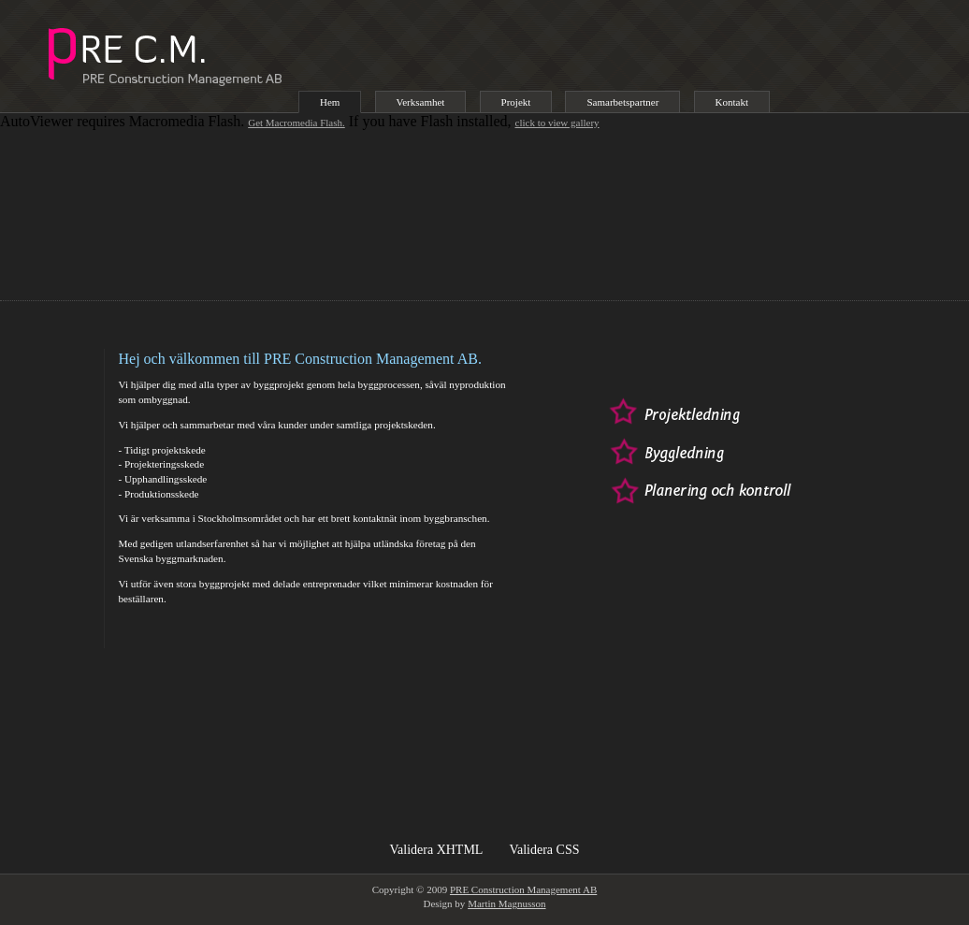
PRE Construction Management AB (523, 889)
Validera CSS (544, 850)
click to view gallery (557, 122)
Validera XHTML (437, 850)
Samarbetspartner (622, 102)
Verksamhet (421, 102)
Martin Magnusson (506, 903)
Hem (330, 102)
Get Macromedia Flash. (296, 122)
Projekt (516, 102)
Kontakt (732, 102)
